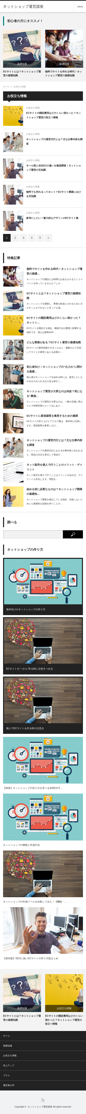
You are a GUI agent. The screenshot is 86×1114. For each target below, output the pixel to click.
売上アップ (8, 1065)
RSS (43, 1100)
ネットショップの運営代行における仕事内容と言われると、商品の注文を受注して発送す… (55, 452)
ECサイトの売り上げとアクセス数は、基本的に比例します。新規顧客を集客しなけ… (54, 423)
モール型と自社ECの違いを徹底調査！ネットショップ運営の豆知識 (53, 168)
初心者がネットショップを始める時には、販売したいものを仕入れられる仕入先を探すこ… (55, 379)
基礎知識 (22, 64)
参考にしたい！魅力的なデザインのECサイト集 (52, 218)
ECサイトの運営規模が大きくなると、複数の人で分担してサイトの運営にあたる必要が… (54, 350)
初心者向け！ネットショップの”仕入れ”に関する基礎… (54, 369)
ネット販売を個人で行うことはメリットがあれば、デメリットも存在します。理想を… (55, 477)
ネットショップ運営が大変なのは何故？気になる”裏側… (54, 394)
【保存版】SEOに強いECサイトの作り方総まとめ (30, 958)
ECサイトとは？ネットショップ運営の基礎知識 (22, 73)
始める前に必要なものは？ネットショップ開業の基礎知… (54, 491)
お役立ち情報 (19, 86)
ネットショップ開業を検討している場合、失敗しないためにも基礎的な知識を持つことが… (55, 501)
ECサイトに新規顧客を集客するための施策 (52, 415)
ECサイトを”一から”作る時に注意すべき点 (29, 668)
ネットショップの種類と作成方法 (21, 845)
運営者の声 (8, 1085)
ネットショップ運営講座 (40, 1106)
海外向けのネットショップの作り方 (25, 609)
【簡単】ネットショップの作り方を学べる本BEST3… (32, 788)
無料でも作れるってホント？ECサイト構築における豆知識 (53, 194)
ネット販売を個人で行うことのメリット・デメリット (54, 467)
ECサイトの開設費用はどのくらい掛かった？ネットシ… (54, 320)
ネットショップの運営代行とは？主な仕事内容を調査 (54, 141)
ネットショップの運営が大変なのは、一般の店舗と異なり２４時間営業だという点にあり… (55, 403)
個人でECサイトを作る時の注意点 (25, 728)
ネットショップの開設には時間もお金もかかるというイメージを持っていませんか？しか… (55, 281)
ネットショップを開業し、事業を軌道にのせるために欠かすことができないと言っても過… (55, 305)
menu (80, 6)
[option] (22, 54)
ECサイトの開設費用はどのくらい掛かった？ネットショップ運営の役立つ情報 (53, 115)
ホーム (6, 1035)
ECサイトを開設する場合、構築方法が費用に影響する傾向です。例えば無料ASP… (54, 330)
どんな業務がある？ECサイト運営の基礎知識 (54, 342)
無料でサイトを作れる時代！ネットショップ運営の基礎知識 (63, 73)
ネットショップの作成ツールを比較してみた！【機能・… (35, 901)
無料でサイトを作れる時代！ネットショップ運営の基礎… (54, 271)
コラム (6, 1075)
